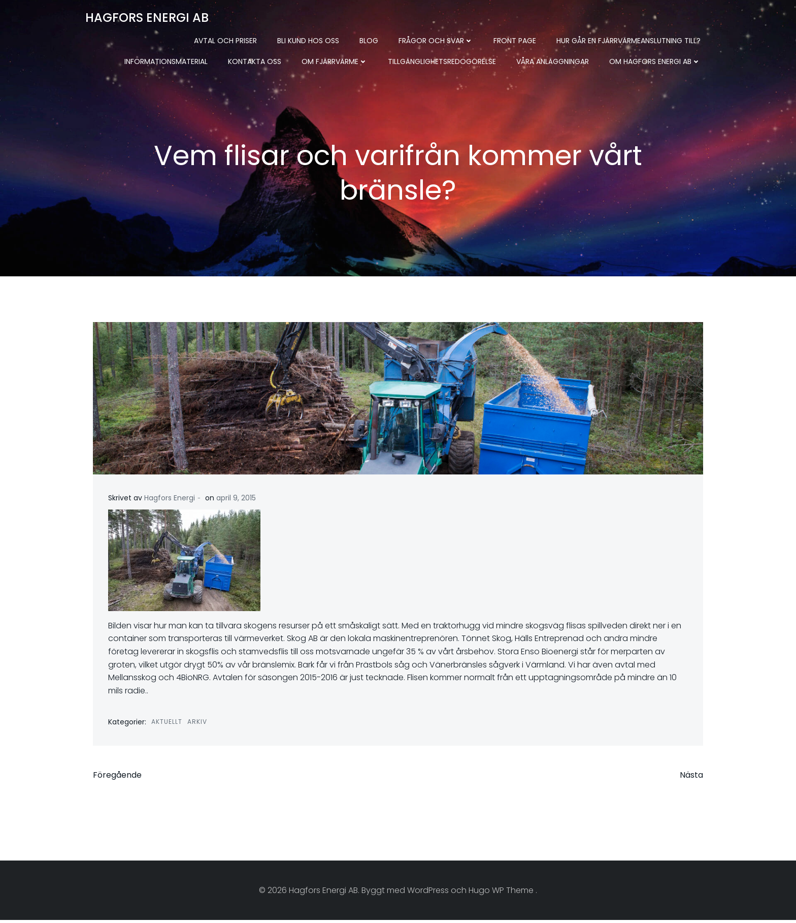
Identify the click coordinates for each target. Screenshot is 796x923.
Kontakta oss (254, 61)
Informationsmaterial (166, 61)
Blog (368, 41)
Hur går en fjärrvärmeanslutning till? (628, 41)
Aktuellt (166, 721)
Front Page (514, 41)
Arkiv (197, 721)
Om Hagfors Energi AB (655, 61)
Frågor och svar (436, 41)
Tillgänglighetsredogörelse (442, 61)
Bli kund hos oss (308, 41)
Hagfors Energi (169, 498)
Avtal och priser (225, 41)
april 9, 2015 (236, 498)
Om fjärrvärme (335, 61)
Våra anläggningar (552, 61)
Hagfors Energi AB (147, 17)
